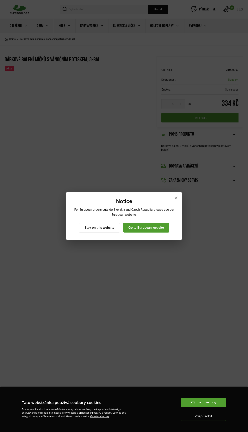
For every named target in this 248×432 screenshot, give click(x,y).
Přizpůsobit (203, 416)
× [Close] (176, 198)
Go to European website (146, 227)
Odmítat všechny (99, 416)
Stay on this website (99, 227)
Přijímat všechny (203, 402)
